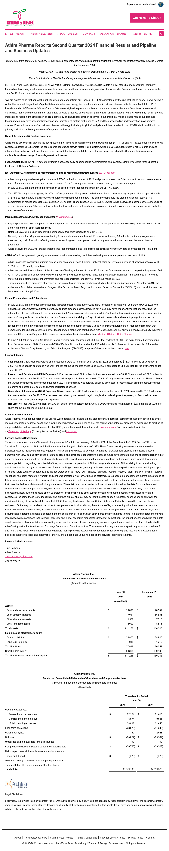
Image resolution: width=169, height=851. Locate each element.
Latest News (14, 33)
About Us (107, 33)
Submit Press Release (61, 837)
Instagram (71, 431)
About (18, 837)
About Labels (68, 33)
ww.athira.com (108, 427)
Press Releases (41, 33)
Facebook (13, 431)
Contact (89, 33)
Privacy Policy (135, 837)
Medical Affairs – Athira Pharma (115, 334)
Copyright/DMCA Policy (112, 837)
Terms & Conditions (86, 837)
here (127, 348)
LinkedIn (24, 431)
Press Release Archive (35, 837)
